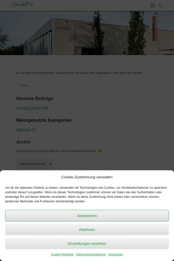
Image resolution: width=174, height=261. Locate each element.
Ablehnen (87, 229)
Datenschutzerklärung (91, 254)
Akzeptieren (87, 215)
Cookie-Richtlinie (62, 254)
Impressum (115, 254)
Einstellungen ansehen (87, 243)
